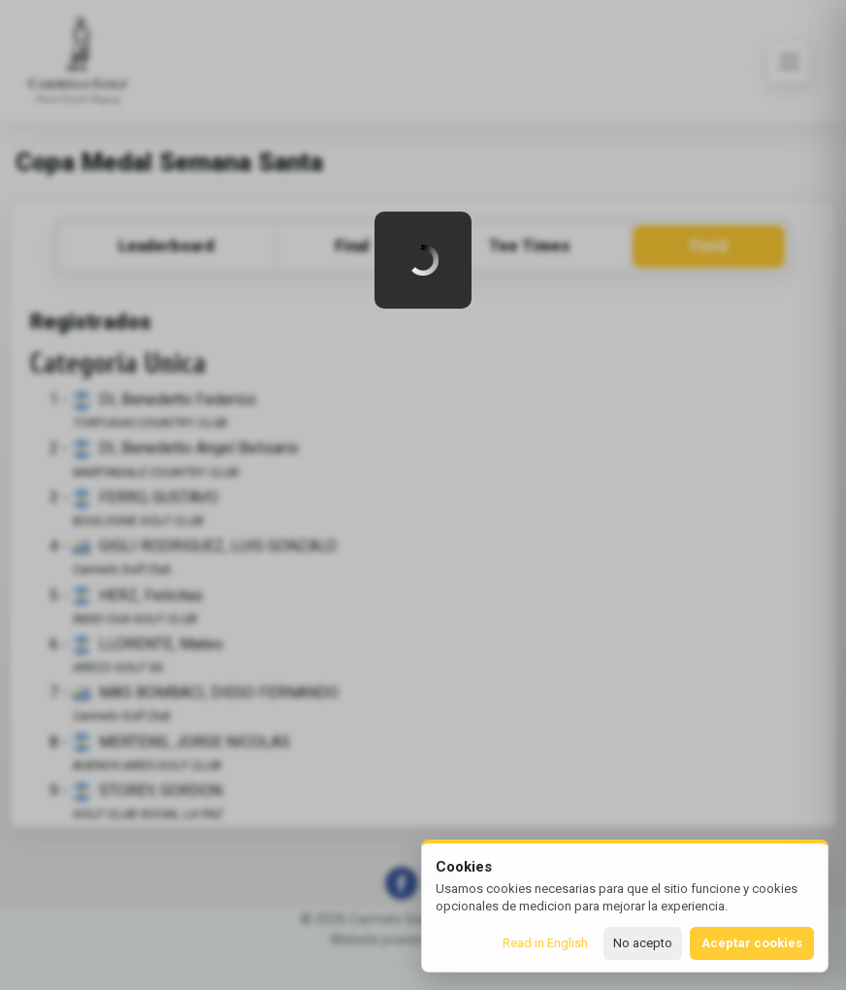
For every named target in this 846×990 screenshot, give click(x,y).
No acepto (642, 943)
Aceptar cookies (751, 943)
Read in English (545, 943)
